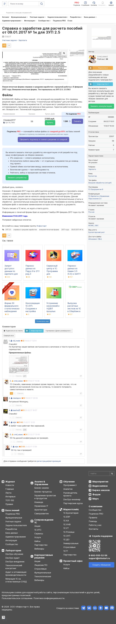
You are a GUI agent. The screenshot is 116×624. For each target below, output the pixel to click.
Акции (37, 526)
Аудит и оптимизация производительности (15, 573)
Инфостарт (41, 226)
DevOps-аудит (12, 558)
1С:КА (66, 520)
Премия (9, 504)
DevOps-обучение (14, 554)
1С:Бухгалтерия (70, 513)
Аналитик (68, 489)
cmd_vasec (18, 381)
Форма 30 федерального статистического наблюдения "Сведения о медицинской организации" (12, 311)
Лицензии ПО (40, 565)
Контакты (93, 529)
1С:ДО (66, 539)
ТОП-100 (9, 500)
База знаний (12, 510)
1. (9, 341)
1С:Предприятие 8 (95, 189)
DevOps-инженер (71, 499)
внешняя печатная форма (49, 230)
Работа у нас (95, 525)
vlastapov (17, 398)
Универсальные (70, 543)
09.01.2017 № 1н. (77, 230)
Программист (70, 485)
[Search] (101, 473)
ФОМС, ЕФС (93, 225)
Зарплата (92, 169)
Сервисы (38, 533)
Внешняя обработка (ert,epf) (100, 183)
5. (9, 422)
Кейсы (37, 541)
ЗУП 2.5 (8, 230)
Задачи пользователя (16, 525)
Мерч (95, 498)
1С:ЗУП (66, 536)
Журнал (10, 481)
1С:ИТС (37, 530)
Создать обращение (101, 565)
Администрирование (15, 537)
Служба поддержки (102, 536)
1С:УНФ (67, 524)
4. (9, 410)
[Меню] (4, 3)
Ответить (19, 376)
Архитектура (40, 510)
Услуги (37, 537)
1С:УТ (66, 528)
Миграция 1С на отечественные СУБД (16, 580)
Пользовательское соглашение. (17, 598)
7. (11, 446)
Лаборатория (13, 550)
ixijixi (14, 422)
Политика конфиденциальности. (49, 598)
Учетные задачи (13, 521)
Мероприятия (100, 481)
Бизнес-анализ (41, 488)
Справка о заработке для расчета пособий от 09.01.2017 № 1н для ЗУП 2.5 (42, 30)
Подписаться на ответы (13, 331)
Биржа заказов (101, 490)
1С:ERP (66, 517)
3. (10, 381)
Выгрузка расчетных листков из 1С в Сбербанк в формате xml (74, 308)
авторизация (55, 461)
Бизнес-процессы (43, 492)
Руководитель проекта (70, 494)
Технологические (42, 576)
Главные (9, 489)
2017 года (65, 230)
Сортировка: (58, 331)
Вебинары (39, 549)
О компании (95, 506)
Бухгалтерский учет (96, 232)
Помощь (93, 521)
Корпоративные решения (43, 556)
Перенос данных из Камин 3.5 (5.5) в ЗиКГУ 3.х (74, 271)
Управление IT (41, 506)
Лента (8, 493)
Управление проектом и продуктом (45, 497)
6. (10, 434)
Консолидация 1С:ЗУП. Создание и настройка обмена (32, 308)
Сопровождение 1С (43, 521)
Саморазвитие (41, 513)
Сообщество (11, 544)
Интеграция (11, 540)
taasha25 (16, 410)
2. (9, 398)
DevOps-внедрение (14, 561)
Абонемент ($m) (95, 239)
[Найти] (112, 473)
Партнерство (41, 545)
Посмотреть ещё (42, 321)
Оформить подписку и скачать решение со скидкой (43, 139)
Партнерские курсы (73, 503)
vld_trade (16, 341)
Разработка (11, 529)
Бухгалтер (92, 176)
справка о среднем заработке (25, 230)
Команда (38, 502)
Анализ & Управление (41, 483)
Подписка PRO (12, 514)
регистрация (42, 461)
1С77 (65, 551)
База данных (11, 533)
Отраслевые (40, 569)
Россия (91, 212)
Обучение (69, 481)
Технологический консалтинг (13, 567)
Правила (93, 517)
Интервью (10, 496)
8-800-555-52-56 (98, 555)
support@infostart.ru (99, 558)
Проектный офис (73, 561)
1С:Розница (68, 532)
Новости (9, 485)
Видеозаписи (100, 486)
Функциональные (13, 518)
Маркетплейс (71, 509)
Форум (96, 494)
